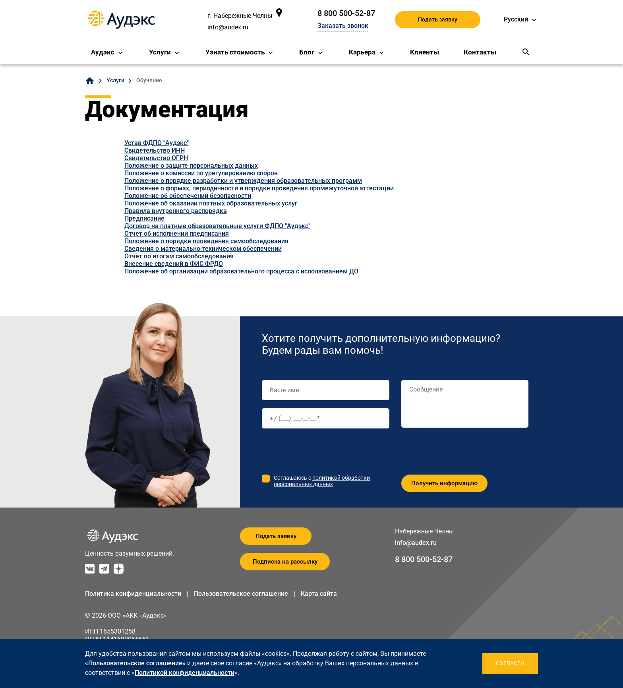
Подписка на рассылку (285, 561)
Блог (306, 52)
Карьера (362, 52)
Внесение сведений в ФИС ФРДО (173, 263)
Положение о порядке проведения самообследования (206, 241)
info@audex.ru (227, 27)
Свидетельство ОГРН (156, 158)
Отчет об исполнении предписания (176, 233)
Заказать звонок (342, 25)
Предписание (144, 218)
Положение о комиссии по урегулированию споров (201, 173)
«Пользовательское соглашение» (135, 663)
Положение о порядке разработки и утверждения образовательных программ (243, 180)
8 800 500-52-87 (346, 13)
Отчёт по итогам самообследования (179, 256)
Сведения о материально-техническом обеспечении (203, 248)
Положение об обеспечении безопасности (187, 196)
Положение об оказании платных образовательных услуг (211, 203)
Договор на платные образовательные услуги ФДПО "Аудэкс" (217, 226)
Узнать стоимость (235, 52)
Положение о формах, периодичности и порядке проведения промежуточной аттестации (259, 188)
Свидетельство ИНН (154, 150)
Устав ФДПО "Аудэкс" (156, 143)
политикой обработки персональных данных (322, 481)
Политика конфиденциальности (133, 593)
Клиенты (424, 52)
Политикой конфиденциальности (184, 672)
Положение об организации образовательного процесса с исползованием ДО (241, 271)
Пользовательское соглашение (241, 593)
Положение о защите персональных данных (191, 165)
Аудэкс (102, 52)
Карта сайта (319, 593)
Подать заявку (437, 19)
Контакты (480, 52)
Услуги (160, 52)
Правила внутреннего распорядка (175, 211)
